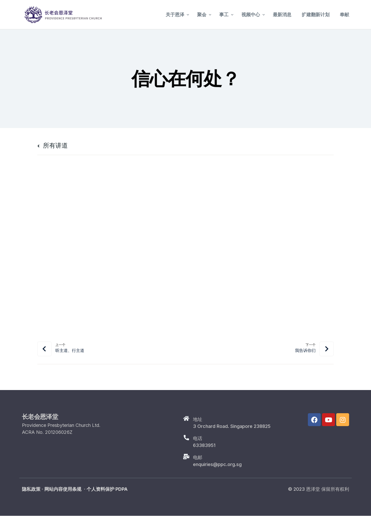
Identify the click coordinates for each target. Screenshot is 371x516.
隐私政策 (31, 489)
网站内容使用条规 (62, 489)
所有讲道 (52, 145)
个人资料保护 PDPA (107, 489)
